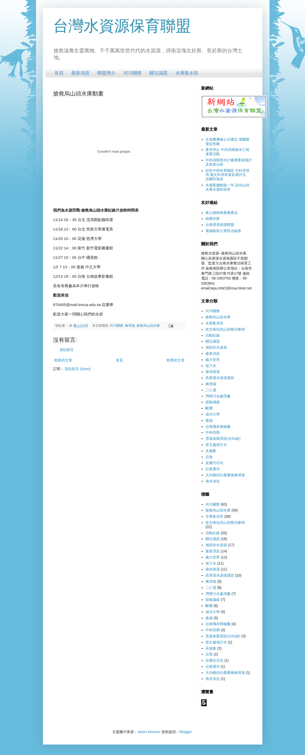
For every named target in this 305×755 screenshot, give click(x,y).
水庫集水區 (186, 73)
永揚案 (210, 451)
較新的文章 (63, 360)
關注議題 (158, 73)
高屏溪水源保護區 (219, 378)
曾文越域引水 (216, 445)
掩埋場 (130, 325)
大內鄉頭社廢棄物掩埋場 (225, 475)
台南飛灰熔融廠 (217, 426)
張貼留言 (66, 350)
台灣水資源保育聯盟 (122, 25)
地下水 (210, 366)
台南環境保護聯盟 (219, 225)
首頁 (59, 73)
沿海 (209, 457)
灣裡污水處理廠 (217, 396)
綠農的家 (212, 218)
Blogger (185, 732)
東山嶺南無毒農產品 (221, 213)
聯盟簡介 (106, 73)
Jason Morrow (148, 732)
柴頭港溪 (212, 372)
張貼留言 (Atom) (78, 369)
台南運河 (212, 469)
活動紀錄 (212, 335)
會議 (209, 420)
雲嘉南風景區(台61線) (222, 438)
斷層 (209, 408)
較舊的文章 (176, 360)
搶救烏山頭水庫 (148, 325)
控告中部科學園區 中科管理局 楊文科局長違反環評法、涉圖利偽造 (227, 174)
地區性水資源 (216, 347)
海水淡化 (212, 481)
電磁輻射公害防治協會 (223, 231)
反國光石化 (214, 463)
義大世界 (212, 360)
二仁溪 (210, 390)
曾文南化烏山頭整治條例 (225, 329)
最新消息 (80, 73)
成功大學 (212, 414)
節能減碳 (212, 402)
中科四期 (212, 432)
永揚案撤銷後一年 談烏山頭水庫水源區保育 (227, 187)
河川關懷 (132, 73)
